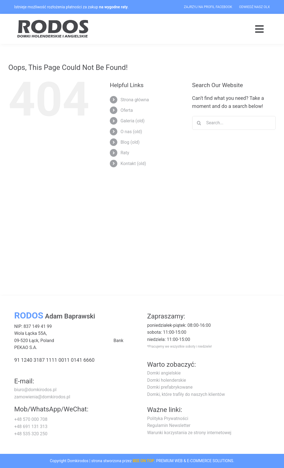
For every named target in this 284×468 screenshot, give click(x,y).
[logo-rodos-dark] (53, 22)
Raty (124, 152)
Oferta (126, 110)
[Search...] (234, 123)
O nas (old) (131, 131)
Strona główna (134, 99)
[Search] (199, 123)
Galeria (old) (132, 120)
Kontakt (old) (133, 163)
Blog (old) (130, 142)
